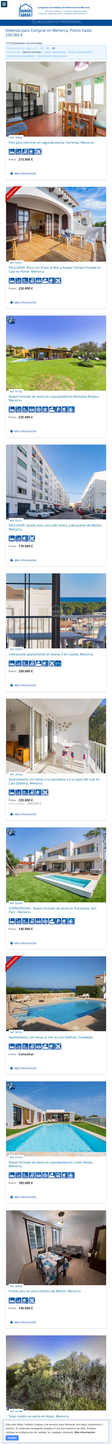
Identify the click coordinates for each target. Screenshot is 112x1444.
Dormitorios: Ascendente (21, 56)
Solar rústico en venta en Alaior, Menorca (39, 1414)
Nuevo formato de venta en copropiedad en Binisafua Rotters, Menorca (54, 397)
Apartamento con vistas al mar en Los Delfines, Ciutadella (51, 1035)
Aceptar (12, 1438)
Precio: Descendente (80, 52)
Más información (25, 173)
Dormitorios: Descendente (52, 56)
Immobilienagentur (75, 14)
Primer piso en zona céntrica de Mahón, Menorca (45, 1289)
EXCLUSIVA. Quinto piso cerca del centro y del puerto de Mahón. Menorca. (56, 525)
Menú (4, 4)
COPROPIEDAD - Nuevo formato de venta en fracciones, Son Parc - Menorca (52, 908)
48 (53, 48)
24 (41, 48)
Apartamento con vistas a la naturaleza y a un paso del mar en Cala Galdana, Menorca (54, 779)
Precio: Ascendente (54, 52)
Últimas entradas (31, 52)
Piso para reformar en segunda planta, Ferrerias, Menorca (51, 141)
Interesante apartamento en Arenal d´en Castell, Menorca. (51, 652)
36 (47, 48)
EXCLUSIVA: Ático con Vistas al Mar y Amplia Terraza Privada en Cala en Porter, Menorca (55, 268)
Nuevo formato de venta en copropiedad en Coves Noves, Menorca (51, 1162)
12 (35, 48)
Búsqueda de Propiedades (56, 22)
